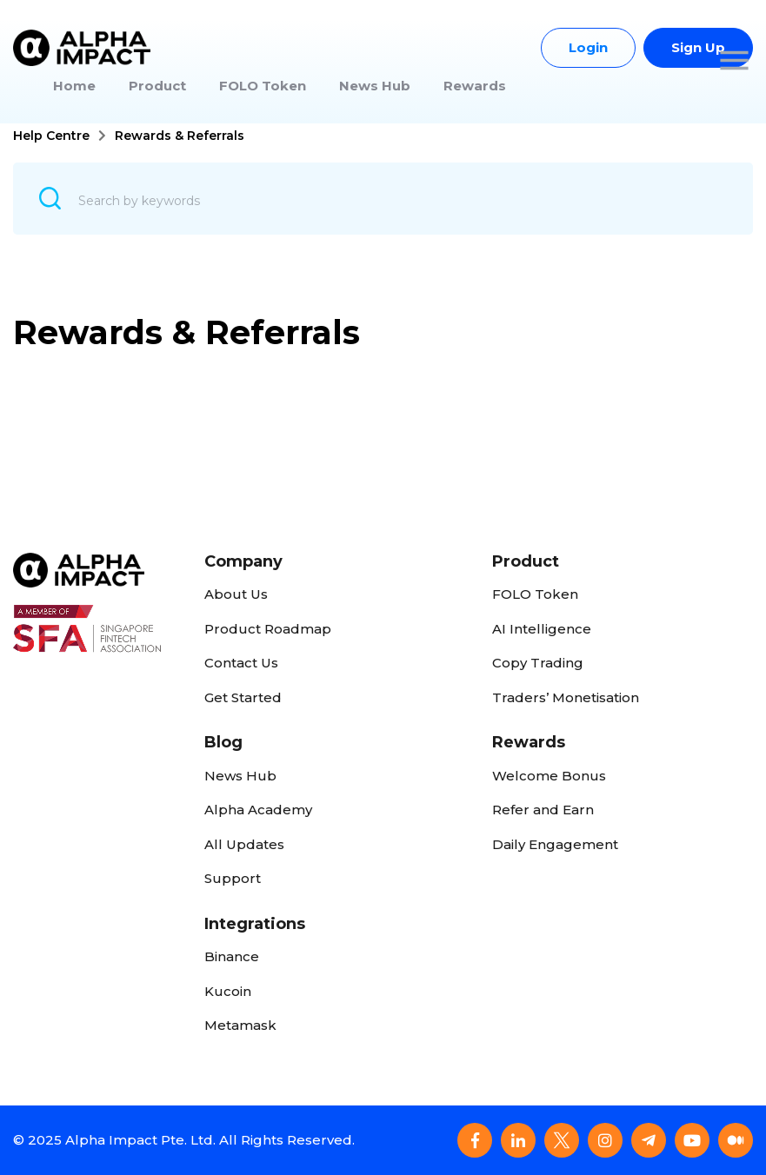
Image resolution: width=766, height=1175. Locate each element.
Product (157, 85)
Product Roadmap (267, 629)
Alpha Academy (258, 809)
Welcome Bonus (549, 775)
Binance (231, 956)
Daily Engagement (555, 844)
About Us (236, 594)
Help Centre (51, 135)
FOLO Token (262, 85)
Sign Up (698, 47)
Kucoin (227, 991)
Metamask (240, 1025)
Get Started (243, 697)
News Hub (374, 85)
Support (232, 878)
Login (588, 47)
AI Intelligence (541, 629)
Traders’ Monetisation (565, 697)
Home (74, 85)
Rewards (474, 85)
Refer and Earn (543, 809)
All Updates (244, 844)
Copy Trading (537, 662)
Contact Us (241, 662)
